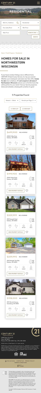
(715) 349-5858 (21, 341)
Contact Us (20, 361)
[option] (20, 121)
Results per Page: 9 (27, 100)
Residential (25, 23)
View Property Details (15, 149)
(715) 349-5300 (9, 341)
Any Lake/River (7, 28)
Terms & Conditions (20, 362)
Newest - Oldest (11, 100)
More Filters (32, 33)
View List (14, 109)
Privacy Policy (29, 361)
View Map (26, 109)
